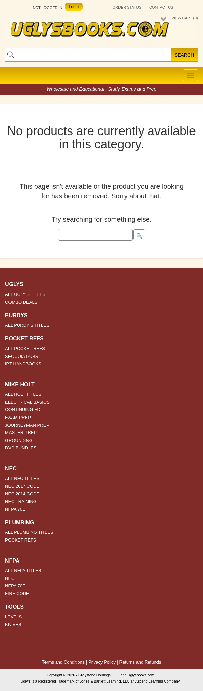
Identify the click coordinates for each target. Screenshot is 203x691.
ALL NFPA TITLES (23, 570)
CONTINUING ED (22, 409)
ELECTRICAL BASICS (27, 402)
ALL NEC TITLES (22, 478)
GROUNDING (19, 440)
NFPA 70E (15, 509)
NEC (9, 578)
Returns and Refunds (140, 662)
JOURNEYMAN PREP (27, 425)
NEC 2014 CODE (22, 493)
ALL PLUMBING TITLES (29, 532)
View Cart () (184, 18)
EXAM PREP (18, 417)
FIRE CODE (17, 593)
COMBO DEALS (21, 302)
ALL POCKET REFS (25, 348)
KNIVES (13, 624)
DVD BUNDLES (20, 447)
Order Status (126, 7)
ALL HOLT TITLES (23, 394)
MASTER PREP (21, 432)
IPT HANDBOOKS (23, 363)
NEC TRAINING (21, 501)
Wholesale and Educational (76, 89)
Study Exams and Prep (132, 89)
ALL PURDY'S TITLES (27, 325)
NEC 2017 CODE (22, 486)
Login (74, 6)
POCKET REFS (20, 540)
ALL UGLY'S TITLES (25, 294)
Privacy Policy (102, 662)
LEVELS (13, 616)
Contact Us (161, 7)
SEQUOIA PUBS (21, 356)
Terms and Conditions (63, 662)
